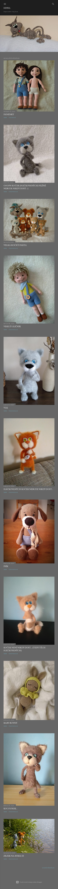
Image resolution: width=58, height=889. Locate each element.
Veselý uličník (12, 326)
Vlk (6, 407)
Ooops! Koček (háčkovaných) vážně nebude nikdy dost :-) (25, 187)
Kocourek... (10, 808)
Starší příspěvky (48, 868)
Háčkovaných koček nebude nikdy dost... (28, 489)
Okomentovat (13, 191)
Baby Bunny (10, 722)
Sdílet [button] (5, 117)
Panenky (9, 114)
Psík (6, 566)
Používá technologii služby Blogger (29, 882)
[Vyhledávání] (53, 3)
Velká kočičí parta (15, 245)
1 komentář (12, 117)
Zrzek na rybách (14, 855)
